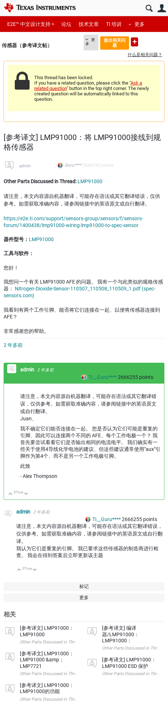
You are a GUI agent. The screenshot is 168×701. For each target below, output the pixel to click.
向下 (26, 494)
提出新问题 (134, 41)
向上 (11, 494)
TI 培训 (113, 24)
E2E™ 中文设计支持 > (30, 24)
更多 (139, 24)
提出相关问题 (114, 43)
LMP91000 (90, 181)
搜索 (149, 8)
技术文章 (89, 24)
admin (25, 165)
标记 (84, 586)
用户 (161, 8)
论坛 (66, 24)
